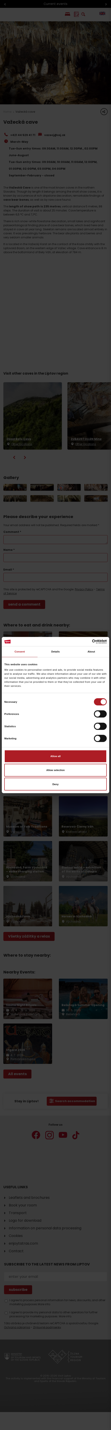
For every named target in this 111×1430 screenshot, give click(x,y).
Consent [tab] (20, 651)
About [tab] (91, 651)
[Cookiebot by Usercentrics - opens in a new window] (87, 641)
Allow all (55, 756)
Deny (55, 784)
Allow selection (55, 770)
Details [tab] (55, 651)
